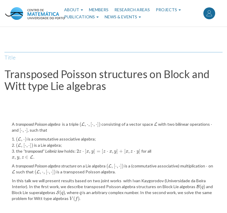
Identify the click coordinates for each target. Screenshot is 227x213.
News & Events (123, 16)
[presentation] (90, 124)
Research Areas (132, 9)
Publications (81, 16)
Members (98, 9)
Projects (168, 9)
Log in (209, 13)
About (73, 9)
